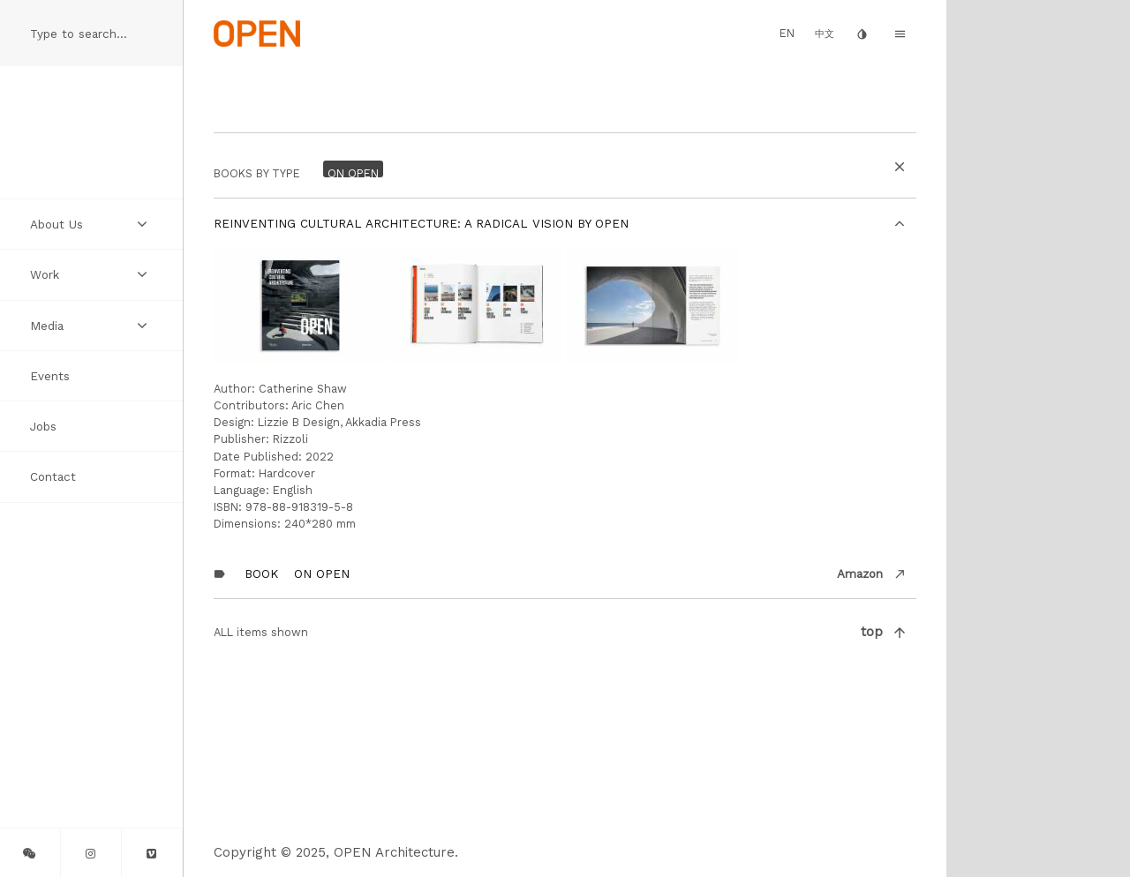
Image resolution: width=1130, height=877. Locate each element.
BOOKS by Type (257, 173)
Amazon (860, 573)
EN (787, 33)
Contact (53, 476)
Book (261, 573)
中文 (824, 34)
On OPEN (322, 573)
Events (50, 376)
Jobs (43, 426)
